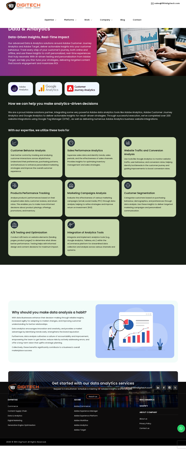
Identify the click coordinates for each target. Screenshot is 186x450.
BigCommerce (147, 399)
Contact (137, 19)
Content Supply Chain (17, 411)
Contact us (144, 428)
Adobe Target (80, 430)
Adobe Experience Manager (86, 411)
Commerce (13, 406)
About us (143, 419)
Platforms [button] (70, 19)
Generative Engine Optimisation (21, 425)
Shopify (144, 406)
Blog (122, 19)
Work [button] (88, 19)
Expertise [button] (50, 19)
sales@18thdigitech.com (165, 3)
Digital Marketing (15, 420)
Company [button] (106, 19)
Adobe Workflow (81, 420)
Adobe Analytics (81, 425)
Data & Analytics (15, 415)
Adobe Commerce (82, 406)
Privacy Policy (145, 423)
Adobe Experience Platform (86, 415)
